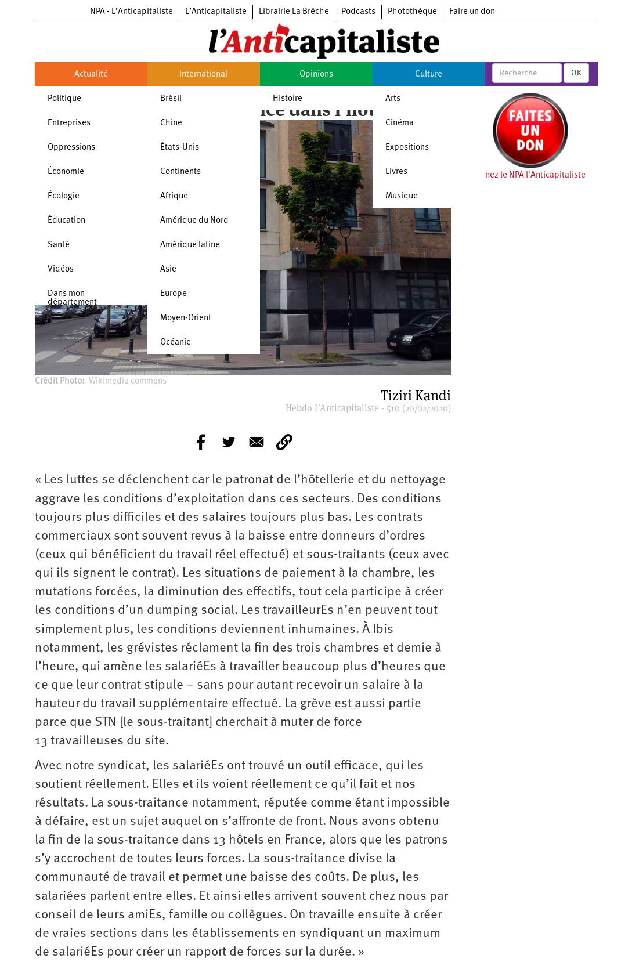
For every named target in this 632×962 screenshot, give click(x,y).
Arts (392, 99)
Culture (428, 74)
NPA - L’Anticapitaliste (131, 12)
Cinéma (399, 123)
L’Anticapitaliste (216, 12)
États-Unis (179, 147)
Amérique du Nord (194, 220)
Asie (168, 269)
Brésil (171, 99)
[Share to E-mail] (256, 442)
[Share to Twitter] (228, 442)
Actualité (91, 74)
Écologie (64, 196)
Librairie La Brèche (294, 12)
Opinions (316, 74)
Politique (64, 99)
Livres (396, 172)
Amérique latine (190, 245)
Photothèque (412, 12)
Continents (180, 172)
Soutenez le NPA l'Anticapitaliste (524, 175)
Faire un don (472, 12)
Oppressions (71, 147)
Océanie (175, 342)
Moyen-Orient (185, 318)
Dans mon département (72, 298)
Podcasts (358, 12)
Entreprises (69, 123)
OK (576, 73)
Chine (171, 123)
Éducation (66, 220)
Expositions (407, 147)
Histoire (287, 99)
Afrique (174, 196)
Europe (173, 294)
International (203, 74)
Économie (66, 172)
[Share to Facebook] (200, 442)
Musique (401, 196)
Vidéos (61, 269)
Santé (59, 245)
